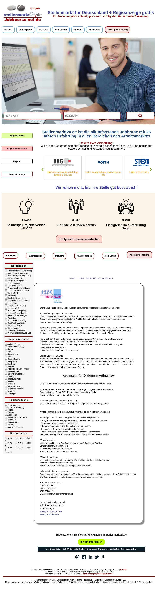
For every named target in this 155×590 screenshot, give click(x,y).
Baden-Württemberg (14, 347)
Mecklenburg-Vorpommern (17, 369)
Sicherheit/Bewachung (15, 320)
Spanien (108, 580)
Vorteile (8, 29)
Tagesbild (79, 582)
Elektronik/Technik (13, 286)
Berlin (8, 351)
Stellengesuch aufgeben (109, 549)
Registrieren (62, 572)
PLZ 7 (19, 448)
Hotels (53, 582)
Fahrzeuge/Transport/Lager (17, 288)
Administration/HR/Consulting (18, 271)
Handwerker (61, 29)
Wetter (36, 582)
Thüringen (10, 394)
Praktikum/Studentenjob (16, 417)
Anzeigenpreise (84, 256)
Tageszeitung (27, 582)
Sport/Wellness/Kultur (15, 323)
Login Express (17, 135)
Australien (51, 580)
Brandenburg (11, 354)
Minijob (9, 425)
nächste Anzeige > (105, 278)
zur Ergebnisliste (54, 549)
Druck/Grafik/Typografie (16, 281)
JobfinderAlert (74, 574)
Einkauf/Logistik (12, 283)
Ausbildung (11, 415)
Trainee (9, 412)
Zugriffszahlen (35, 256)
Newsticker (15, 582)
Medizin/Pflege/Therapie (16, 313)
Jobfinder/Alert (90, 549)
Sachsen (10, 384)
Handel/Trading (12, 293)
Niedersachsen (12, 371)
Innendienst (11, 303)
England (60, 580)
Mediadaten (110, 256)
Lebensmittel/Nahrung (15, 306)
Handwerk (10, 296)
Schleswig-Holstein (14, 389)
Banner (116, 569)
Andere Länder (12, 344)
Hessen (9, 366)
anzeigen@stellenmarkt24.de (100, 574)
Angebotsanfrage (17, 174)
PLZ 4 (19, 443)
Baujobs (43, 29)
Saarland (10, 381)
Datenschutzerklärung (94, 569)
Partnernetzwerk (71, 569)
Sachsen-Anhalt (13, 386)
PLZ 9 (8, 452)
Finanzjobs (94, 29)
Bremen (9, 356)
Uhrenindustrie (12, 328)
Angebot (17, 161)
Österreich (10, 376)
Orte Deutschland (126, 582)
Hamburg (10, 364)
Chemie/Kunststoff (14, 278)
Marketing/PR (12, 308)
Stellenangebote (60, 574)
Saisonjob (10, 420)
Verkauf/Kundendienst (15, 330)
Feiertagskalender (91, 582)
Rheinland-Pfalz (13, 379)
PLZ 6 (8, 448)
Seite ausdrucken (128, 549)
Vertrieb (78, 29)
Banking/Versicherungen (16, 273)
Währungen (62, 582)
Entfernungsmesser (109, 582)
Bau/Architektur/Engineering (18, 276)
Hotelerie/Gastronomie (15, 298)
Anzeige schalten (76, 572)
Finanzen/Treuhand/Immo (17, 291)
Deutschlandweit (13, 359)
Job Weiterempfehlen (72, 549)
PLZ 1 (19, 438)
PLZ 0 (8, 438)
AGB (82, 569)
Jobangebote (25, 29)
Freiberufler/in (12, 422)
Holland (79, 580)
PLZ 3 (8, 443)
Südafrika (117, 580)
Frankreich (69, 580)
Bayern (9, 349)
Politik (71, 582)
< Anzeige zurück (77, 278)
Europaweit (11, 361)
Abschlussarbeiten (14, 427)
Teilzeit (9, 410)
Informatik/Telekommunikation (18, 301)
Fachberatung (147, 582)
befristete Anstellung (14, 407)
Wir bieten (11, 255)
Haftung (108, 569)
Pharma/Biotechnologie (16, 315)
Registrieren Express (17, 148)
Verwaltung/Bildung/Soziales (18, 333)
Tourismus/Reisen (13, 325)
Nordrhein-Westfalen (14, 374)
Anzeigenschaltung (118, 29)
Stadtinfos (45, 582)
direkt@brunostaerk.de (51, 511)
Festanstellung (12, 405)
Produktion (10, 318)
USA (125, 580)
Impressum (58, 569)
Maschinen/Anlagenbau (16, 311)
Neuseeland (88, 580)
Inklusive (59, 256)
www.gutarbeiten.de (49, 514)
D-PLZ (137, 582)
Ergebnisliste (91, 278)
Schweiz (9, 391)
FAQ (111, 572)
